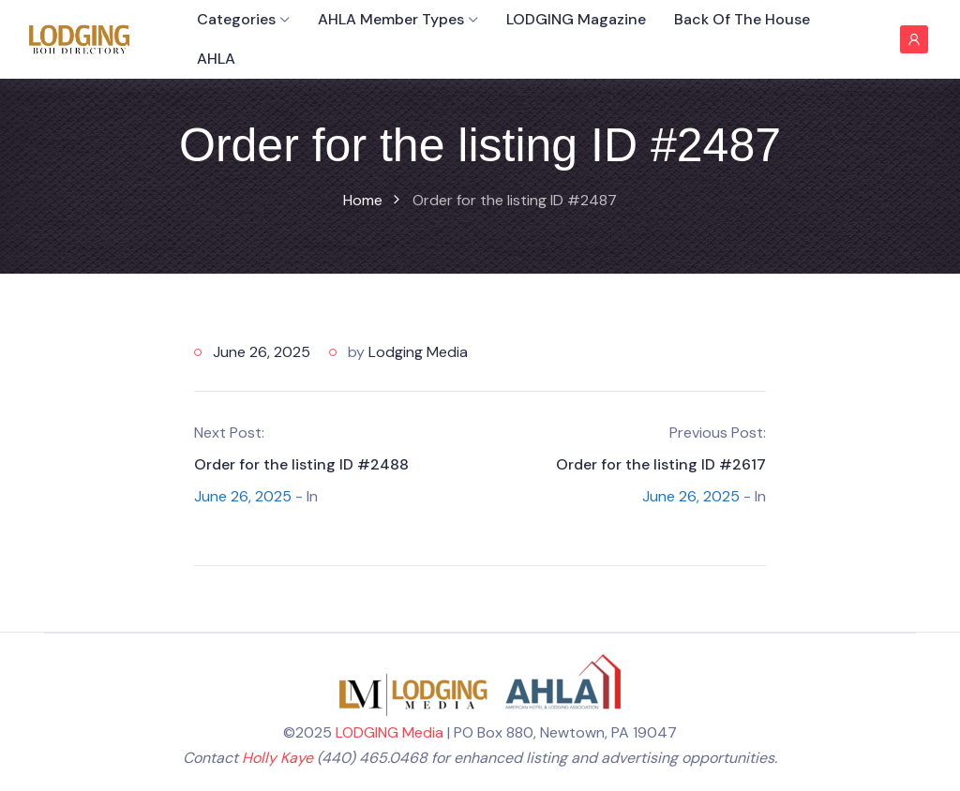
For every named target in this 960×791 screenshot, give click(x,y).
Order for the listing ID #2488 (301, 464)
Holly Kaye (277, 758)
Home (362, 200)
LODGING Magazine (576, 19)
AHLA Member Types (391, 19)
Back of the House (742, 19)
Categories (236, 19)
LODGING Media (389, 732)
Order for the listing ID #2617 (661, 464)
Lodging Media (418, 352)
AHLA (216, 58)
